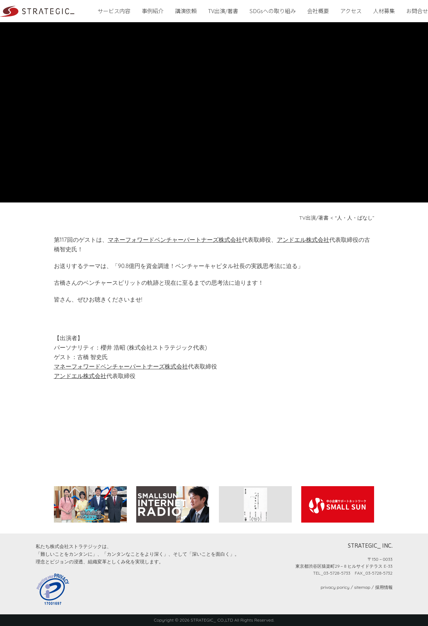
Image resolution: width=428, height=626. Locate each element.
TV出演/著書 (223, 11)
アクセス (351, 11)
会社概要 (318, 11)
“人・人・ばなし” (354, 217)
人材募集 (384, 11)
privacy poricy (335, 587)
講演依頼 (186, 11)
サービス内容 (114, 11)
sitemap (362, 587)
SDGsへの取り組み (273, 11)
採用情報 (384, 587)
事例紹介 (153, 11)
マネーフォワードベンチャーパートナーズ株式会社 (175, 239)
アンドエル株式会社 (303, 239)
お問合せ (417, 11)
